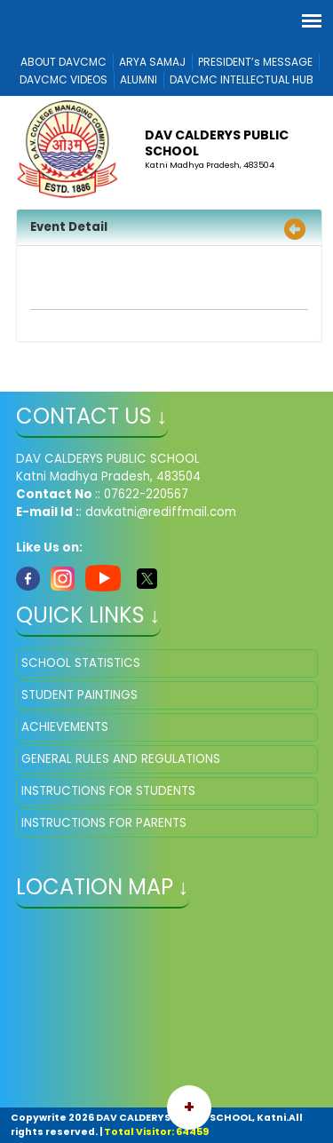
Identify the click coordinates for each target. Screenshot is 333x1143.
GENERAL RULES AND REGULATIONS (120, 758)
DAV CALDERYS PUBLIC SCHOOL (217, 143)
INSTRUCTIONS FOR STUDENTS (108, 790)
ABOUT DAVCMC (63, 61)
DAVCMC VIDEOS (63, 79)
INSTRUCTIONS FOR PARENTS (103, 822)
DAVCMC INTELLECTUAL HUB (241, 79)
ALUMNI (138, 79)
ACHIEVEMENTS (64, 726)
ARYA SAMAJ (152, 61)
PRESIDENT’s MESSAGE (255, 61)
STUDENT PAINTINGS (79, 695)
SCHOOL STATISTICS (80, 663)
